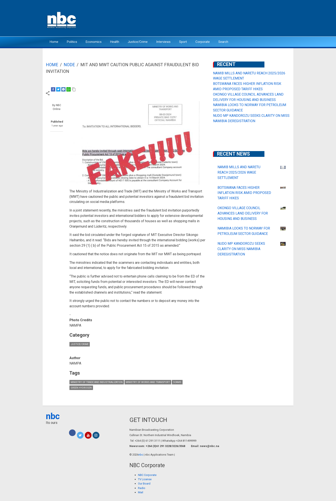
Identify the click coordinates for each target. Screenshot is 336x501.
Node (69, 64)
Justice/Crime (138, 42)
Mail (140, 492)
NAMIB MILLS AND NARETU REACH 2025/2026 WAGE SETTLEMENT (239, 172)
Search (223, 42)
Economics (94, 42)
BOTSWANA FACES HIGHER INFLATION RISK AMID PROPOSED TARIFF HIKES (244, 193)
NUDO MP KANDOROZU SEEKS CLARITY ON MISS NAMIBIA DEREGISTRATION (241, 249)
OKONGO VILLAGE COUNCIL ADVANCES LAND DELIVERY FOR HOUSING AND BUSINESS (243, 213)
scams (177, 382)
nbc (53, 416)
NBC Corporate (147, 475)
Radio (141, 488)
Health (114, 42)
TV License (145, 479)
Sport (183, 42)
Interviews (163, 42)
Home (54, 42)
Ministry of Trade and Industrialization (97, 382)
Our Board (144, 483)
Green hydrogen (81, 387)
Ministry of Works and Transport (148, 382)
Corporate (202, 42)
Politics (72, 42)
